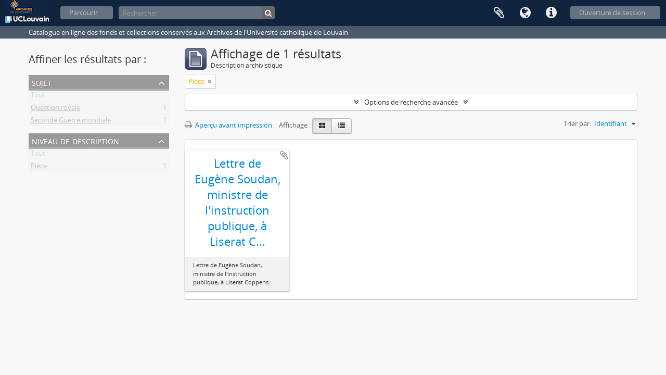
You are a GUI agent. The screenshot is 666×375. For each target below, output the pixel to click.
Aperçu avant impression (228, 125)
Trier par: (577, 123)
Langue (525, 13)
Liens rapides (551, 13)
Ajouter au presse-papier (284, 155)
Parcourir (83, 12)
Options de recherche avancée (411, 102)
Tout (38, 97)
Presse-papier (499, 13)
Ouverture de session (612, 12)
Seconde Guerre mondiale (71, 122)
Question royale (55, 109)
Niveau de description (75, 140)
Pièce (39, 167)
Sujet (42, 82)
